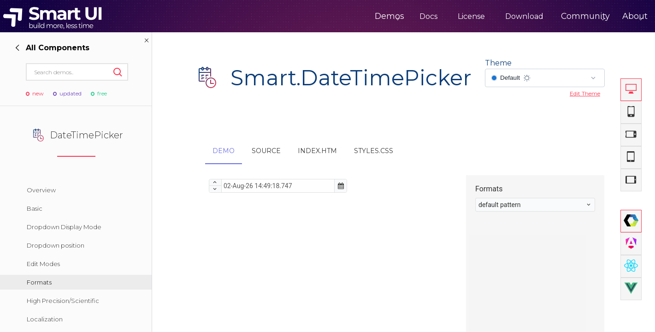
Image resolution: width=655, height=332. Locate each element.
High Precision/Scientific (63, 300)
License (438, 16)
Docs (396, 16)
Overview (41, 190)
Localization (45, 319)
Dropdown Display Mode (64, 227)
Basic (34, 208)
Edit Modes (43, 263)
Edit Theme (585, 93)
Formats (39, 282)
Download (491, 16)
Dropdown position (55, 245)
